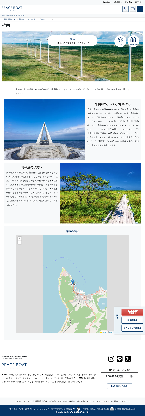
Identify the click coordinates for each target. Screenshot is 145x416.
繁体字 (128, 2)
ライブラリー (125, 401)
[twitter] (128, 358)
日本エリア (43, 19)
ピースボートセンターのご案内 (105, 401)
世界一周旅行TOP (10, 19)
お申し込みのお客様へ (66, 401)
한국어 (138, 2)
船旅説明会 (132, 320)
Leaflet (103, 332)
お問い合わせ (119, 386)
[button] (72, 281)
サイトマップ (20, 401)
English (106, 2)
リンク (29, 401)
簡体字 (117, 2)
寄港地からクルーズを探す (28, 19)
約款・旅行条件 (50, 401)
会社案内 (38, 401)
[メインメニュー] (140, 9)
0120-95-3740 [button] (119, 370)
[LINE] (119, 359)
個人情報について (84, 401)
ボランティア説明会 (132, 328)
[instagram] (111, 358)
